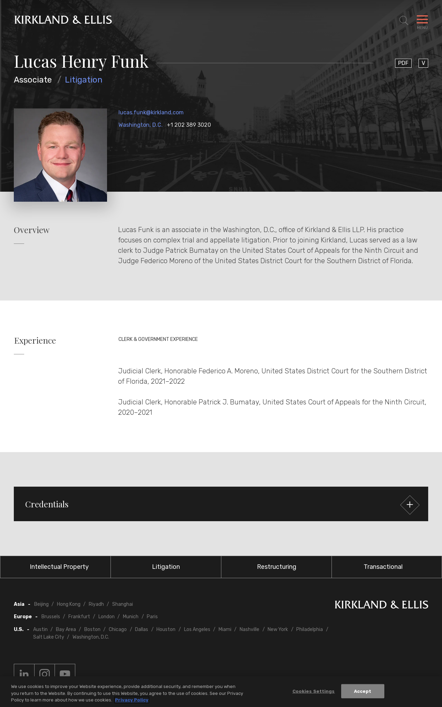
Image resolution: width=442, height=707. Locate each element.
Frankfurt (79, 617)
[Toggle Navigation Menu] (422, 21)
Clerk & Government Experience (158, 339)
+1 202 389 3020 (189, 125)
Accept (363, 692)
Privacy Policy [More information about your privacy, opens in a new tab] (131, 701)
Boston (92, 629)
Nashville (249, 629)
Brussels (50, 617)
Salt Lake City (48, 637)
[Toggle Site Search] (404, 21)
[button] (221, 504)
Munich (130, 617)
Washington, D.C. (140, 125)
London (106, 617)
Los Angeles (197, 629)
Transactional (383, 567)
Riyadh (96, 604)
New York (278, 629)
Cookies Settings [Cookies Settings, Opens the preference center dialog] (313, 692)
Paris (152, 617)
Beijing (41, 604)
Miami (225, 629)
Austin (40, 629)
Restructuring (276, 567)
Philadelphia (309, 629)
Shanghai (122, 604)
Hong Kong (68, 604)
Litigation (84, 80)
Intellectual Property (59, 567)
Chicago (118, 629)
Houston (165, 629)
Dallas (141, 629)
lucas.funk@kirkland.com (151, 112)
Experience (35, 340)
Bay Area (66, 629)
